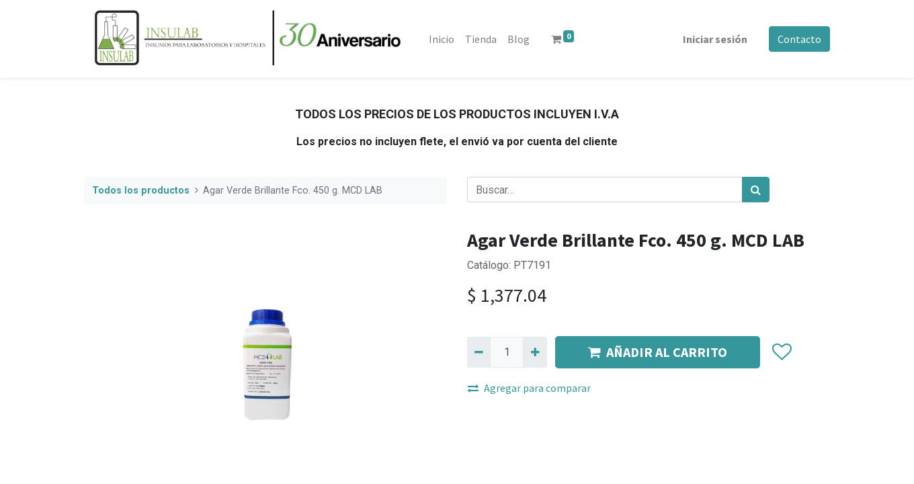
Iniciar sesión (715, 39)
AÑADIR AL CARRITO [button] (657, 352)
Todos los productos (141, 190)
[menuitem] (441, 39)
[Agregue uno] (534, 352)
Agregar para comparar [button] (529, 388)
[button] (781, 352)
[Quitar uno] (479, 352)
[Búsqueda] (756, 189)
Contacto (799, 39)
